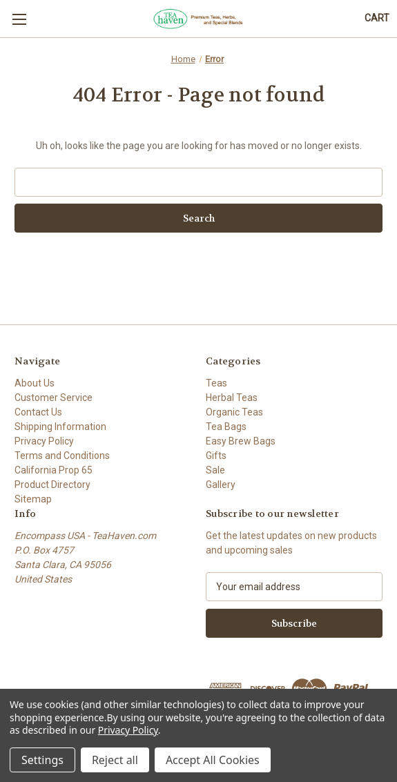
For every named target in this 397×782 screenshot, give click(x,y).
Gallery (220, 484)
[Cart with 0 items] (377, 18)
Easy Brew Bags (240, 441)
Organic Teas (234, 412)
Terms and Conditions (62, 455)
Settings (42, 760)
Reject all (115, 760)
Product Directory (52, 484)
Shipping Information (60, 426)
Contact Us (38, 412)
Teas (216, 383)
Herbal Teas (232, 397)
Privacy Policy (44, 441)
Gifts (216, 455)
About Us (34, 383)
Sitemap (33, 499)
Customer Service (53, 397)
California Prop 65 (53, 470)
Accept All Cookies (213, 760)
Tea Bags (226, 426)
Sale (215, 470)
